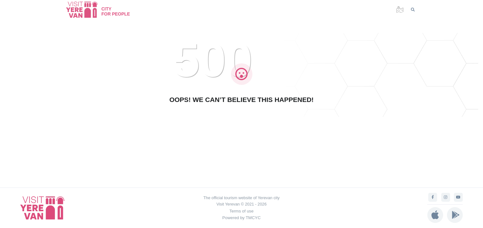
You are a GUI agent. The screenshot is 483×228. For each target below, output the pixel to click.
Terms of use (241, 211)
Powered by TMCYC (241, 217)
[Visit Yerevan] (85, 9)
